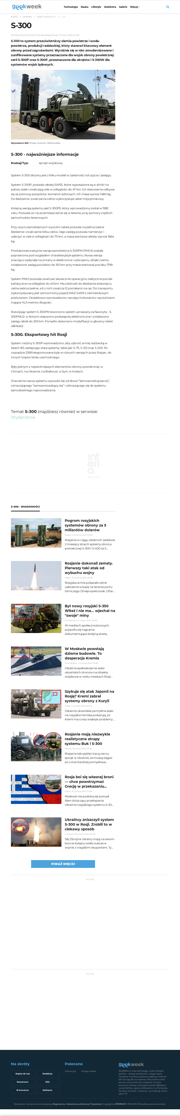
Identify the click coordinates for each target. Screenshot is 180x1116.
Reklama (47, 1090)
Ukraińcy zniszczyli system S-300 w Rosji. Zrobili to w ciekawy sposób (89, 824)
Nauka (84, 6)
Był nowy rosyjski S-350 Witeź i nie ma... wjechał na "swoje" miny (90, 611)
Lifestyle (96, 6)
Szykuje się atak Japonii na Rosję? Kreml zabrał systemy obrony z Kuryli (89, 696)
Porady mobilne (89, 1071)
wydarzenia (23, 417)
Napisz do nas (22, 1073)
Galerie (123, 6)
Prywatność (96, 1104)
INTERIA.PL (120, 1104)
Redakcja (47, 1073)
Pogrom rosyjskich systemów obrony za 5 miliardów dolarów (85, 525)
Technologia (71, 6)
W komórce (22, 1090)
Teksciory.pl (70, 1071)
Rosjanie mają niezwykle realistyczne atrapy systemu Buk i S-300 (87, 739)
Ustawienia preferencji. (78, 1104)
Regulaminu (59, 1104)
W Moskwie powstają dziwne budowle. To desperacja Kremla (84, 653)
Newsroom (22, 1082)
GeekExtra (110, 6)
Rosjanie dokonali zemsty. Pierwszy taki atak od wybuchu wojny (89, 568)
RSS (47, 1082)
